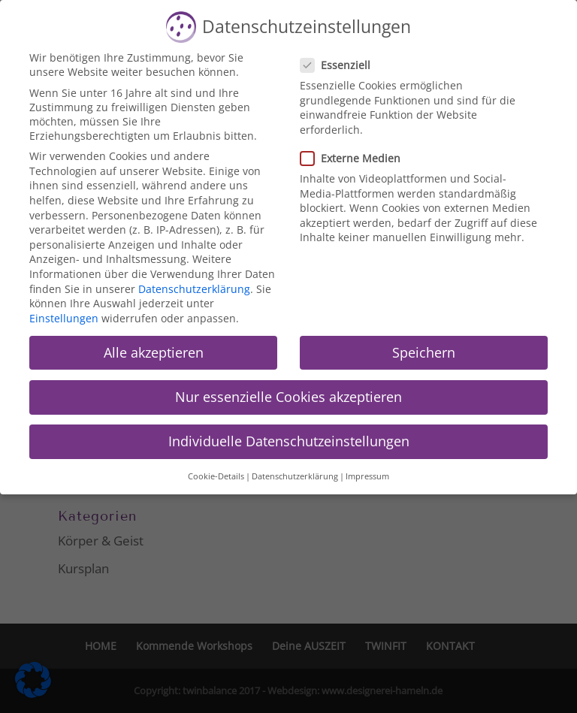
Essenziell (341, 65)
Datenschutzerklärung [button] (295, 476)
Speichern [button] (423, 352)
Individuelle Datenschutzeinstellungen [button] (288, 441)
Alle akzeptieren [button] (154, 352)
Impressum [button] (367, 476)
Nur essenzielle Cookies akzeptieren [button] (288, 397)
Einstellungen (63, 318)
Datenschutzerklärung (194, 289)
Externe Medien (356, 158)
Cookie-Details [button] (216, 476)
